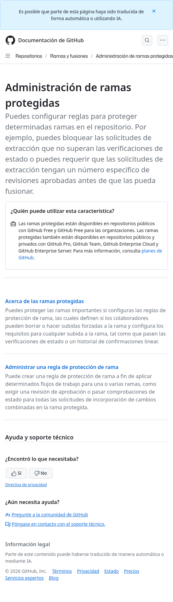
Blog (54, 578)
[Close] (154, 10)
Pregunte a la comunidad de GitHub (46, 514)
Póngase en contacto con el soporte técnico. (55, 524)
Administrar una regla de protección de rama (62, 367)
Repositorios (29, 56)
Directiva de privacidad (26, 484)
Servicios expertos (24, 578)
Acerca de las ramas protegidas (44, 301)
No (40, 473)
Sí (16, 473)
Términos (62, 571)
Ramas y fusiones (69, 56)
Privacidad (88, 571)
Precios (131, 571)
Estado (111, 571)
